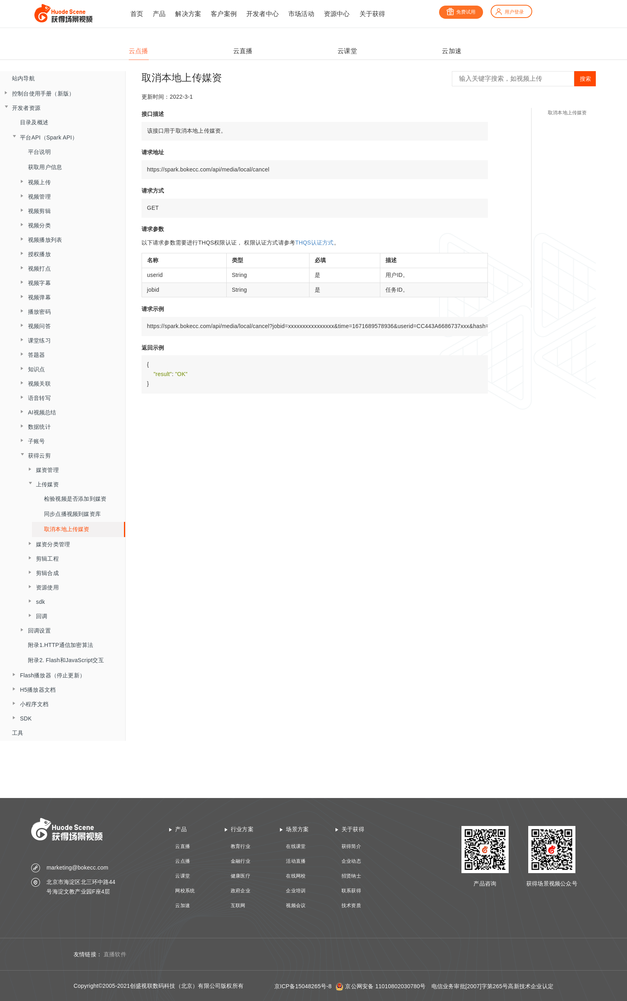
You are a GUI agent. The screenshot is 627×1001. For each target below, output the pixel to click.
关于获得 (372, 13)
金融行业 (240, 861)
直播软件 (115, 954)
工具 (17, 733)
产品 (159, 13)
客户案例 (224, 13)
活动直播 (296, 861)
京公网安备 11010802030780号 (385, 986)
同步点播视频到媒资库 (72, 514)
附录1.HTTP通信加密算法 (60, 645)
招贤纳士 (351, 876)
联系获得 (351, 891)
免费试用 (461, 12)
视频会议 (296, 905)
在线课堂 (296, 846)
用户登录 (509, 12)
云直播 (182, 846)
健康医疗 (240, 876)
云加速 (182, 905)
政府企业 (240, 891)
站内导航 (23, 78)
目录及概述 (34, 122)
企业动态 (351, 861)
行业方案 (242, 829)
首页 (136, 13)
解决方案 (188, 13)
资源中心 (337, 13)
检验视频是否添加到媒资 (75, 499)
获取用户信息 (45, 167)
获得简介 (351, 846)
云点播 (182, 861)
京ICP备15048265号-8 (302, 986)
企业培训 (296, 891)
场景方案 (297, 829)
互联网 (238, 905)
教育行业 (240, 846)
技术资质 (351, 905)
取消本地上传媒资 (67, 529)
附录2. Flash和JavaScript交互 (66, 660)
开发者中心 (262, 13)
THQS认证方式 (314, 242)
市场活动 (301, 13)
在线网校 (296, 876)
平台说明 (39, 152)
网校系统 (185, 891)
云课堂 (182, 876)
